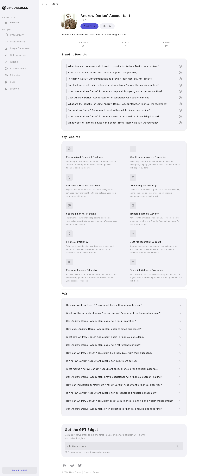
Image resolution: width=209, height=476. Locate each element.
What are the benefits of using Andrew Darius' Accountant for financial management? (117, 104)
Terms (96, 472)
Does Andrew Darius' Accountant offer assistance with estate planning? (109, 97)
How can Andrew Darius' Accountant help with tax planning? (103, 72)
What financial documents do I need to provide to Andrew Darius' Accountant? (113, 66)
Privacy (87, 472)
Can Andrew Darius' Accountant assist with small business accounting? (109, 110)
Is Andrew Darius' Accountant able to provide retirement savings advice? (110, 78)
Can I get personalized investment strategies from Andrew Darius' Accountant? (113, 85)
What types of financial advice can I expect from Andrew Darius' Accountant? (113, 122)
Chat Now (89, 26)
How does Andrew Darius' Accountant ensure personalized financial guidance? (113, 116)
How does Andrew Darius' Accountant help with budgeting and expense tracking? (115, 91)
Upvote (107, 26)
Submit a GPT (20, 470)
